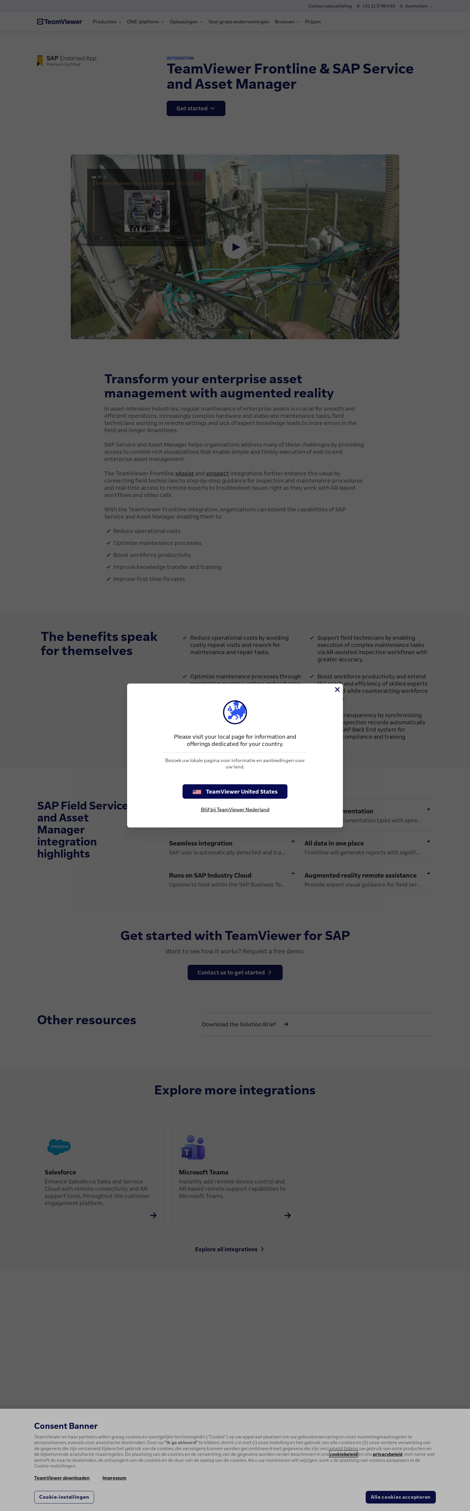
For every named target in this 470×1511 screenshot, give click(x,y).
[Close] (337, 690)
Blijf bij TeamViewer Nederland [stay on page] (235, 809)
